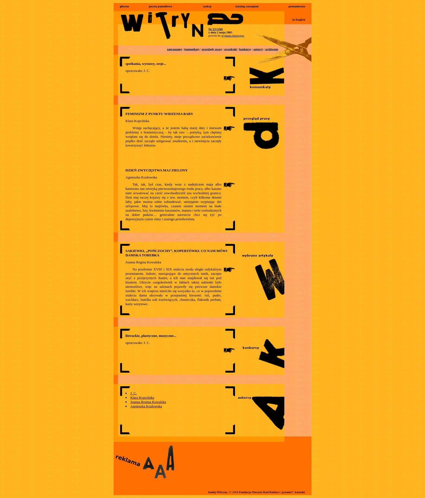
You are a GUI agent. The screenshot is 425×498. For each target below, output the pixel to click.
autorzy (258, 49)
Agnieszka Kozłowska (146, 406)
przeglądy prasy (212, 49)
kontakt (300, 492)
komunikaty (192, 49)
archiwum (271, 49)
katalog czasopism (247, 6)
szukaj (207, 6)
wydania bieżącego (232, 35)
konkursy (245, 49)
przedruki (230, 49)
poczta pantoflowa (160, 6)
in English (298, 19)
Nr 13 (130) (215, 29)
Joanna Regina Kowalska (148, 402)
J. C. (133, 393)
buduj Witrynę (217, 492)
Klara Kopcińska (142, 397)
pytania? (287, 492)
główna (124, 6)
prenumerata (296, 6)
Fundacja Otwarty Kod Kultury (259, 492)
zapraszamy (174, 49)
